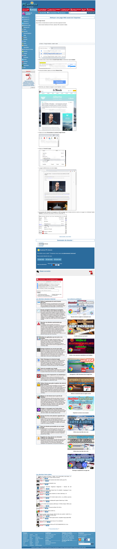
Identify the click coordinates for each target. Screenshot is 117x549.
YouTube (37, 541)
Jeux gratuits (47, 544)
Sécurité (37, 542)
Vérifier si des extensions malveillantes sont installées (80, 355)
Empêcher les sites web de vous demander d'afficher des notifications (51, 437)
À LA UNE (26, 10)
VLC (24, 543)
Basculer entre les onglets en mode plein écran (81, 316)
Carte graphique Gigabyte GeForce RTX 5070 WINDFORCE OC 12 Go (54, 524)
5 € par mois (41, 259)
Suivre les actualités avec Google (49, 368)
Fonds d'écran (48, 541)
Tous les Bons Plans (54, 528)
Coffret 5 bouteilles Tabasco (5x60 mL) (47, 510)
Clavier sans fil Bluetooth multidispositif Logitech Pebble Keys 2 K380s (54, 500)
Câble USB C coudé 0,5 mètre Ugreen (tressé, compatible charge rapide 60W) (55, 517)
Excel (36, 535)
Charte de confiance (35, 547)
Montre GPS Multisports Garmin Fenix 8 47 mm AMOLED (51, 521)
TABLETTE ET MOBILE (53, 10)
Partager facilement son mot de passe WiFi (51, 348)
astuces (70, 534)
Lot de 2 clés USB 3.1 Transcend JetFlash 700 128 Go (50, 507)
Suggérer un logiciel (49, 537)
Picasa (36, 543)
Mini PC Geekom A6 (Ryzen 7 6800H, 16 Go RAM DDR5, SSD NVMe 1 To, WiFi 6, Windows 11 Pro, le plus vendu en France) (55, 477)
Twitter (31, 543)
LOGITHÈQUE (42, 10)
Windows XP (25, 541)
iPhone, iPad (32, 535)
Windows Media (38, 545)
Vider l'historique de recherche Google (50, 359)
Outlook (31, 542)
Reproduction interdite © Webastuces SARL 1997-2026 (75, 547)
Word (36, 534)
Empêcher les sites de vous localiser (81, 412)
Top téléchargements (49, 535)
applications (66, 534)
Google (36, 539)
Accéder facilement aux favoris (80, 336)
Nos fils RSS (43, 12)
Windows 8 (25, 537)
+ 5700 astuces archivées (42, 294)
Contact (61, 547)
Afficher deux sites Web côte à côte (80, 432)
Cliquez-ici (32, 87)
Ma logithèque (48, 538)
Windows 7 (25, 538)
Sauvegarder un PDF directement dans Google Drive (81, 374)
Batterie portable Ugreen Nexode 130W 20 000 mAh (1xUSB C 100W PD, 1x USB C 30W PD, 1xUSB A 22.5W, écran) (55, 515)
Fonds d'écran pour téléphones (68, 538)
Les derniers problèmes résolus (84, 534)
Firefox (31, 539)
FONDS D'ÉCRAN (76, 10)
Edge (31, 537)
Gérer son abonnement (42, 264)
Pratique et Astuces (29, 13)
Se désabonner (55, 295)
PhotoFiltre (25, 545)
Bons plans (64, 541)
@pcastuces (62, 12)
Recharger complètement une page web (80, 470)
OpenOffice (37, 537)
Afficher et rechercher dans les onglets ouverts (81, 393)
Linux (24, 542)
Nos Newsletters (53, 12)
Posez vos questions (82, 535)
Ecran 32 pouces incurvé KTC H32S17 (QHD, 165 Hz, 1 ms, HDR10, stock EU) (55, 497)
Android (31, 534)
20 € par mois (57, 259)
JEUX (84, 10)
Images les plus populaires (50, 542)
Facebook (32, 545)
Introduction (41, 242)
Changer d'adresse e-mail (56, 294)
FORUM (90, 10)
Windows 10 (25, 535)
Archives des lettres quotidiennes (44, 295)
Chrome (31, 538)
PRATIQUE (33, 10)
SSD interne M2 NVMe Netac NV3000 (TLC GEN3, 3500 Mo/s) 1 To (53, 493)
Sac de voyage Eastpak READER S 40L (48, 483)
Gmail (31, 541)
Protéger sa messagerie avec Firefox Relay (51, 408)
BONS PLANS (65, 10)
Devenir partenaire (48, 547)
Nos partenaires (56, 547)
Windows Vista (26, 539)
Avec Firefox (41, 244)
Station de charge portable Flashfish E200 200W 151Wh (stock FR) (53, 479)
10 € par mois (49, 259)
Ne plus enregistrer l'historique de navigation (52, 309)
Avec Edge (41, 246)
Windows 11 (25, 534)
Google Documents (39, 538)
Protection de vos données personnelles (45, 296)
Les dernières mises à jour (50, 534)
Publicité (42, 547)
